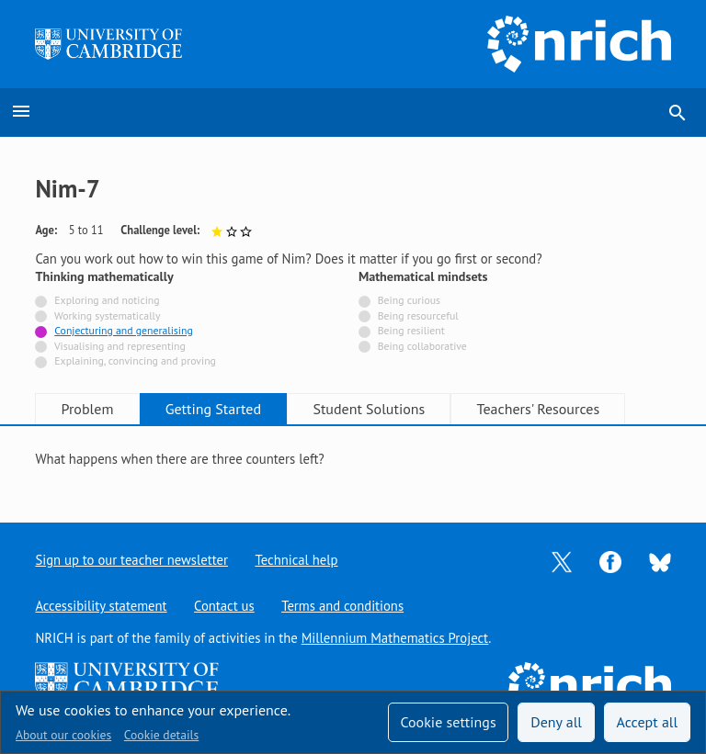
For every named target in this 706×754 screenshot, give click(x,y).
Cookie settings (447, 722)
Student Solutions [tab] (369, 409)
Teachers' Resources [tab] (538, 409)
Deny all (556, 722)
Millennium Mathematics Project (395, 638)
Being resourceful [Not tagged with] (418, 315)
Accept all (647, 722)
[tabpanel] (352, 459)
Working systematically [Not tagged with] (107, 315)
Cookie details (161, 734)
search (677, 113)
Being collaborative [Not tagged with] (422, 346)
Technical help (297, 559)
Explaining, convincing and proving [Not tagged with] (135, 360)
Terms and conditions (343, 605)
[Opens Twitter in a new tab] (562, 560)
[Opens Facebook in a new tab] (610, 560)
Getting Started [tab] (213, 409)
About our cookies (63, 734)
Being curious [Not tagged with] (409, 300)
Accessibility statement (100, 605)
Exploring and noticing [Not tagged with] (106, 300)
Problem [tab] (88, 409)
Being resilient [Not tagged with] (411, 330)
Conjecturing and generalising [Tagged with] (123, 330)
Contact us (224, 605)
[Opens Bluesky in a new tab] (660, 560)
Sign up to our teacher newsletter (131, 559)
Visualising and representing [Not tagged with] (120, 346)
